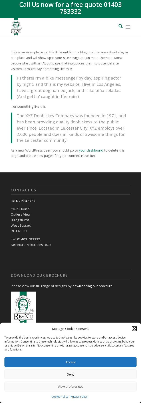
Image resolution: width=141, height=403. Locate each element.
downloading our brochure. (93, 286)
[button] (134, 328)
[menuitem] (118, 27)
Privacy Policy (78, 397)
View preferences (70, 386)
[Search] (118, 27)
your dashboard (91, 150)
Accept (70, 362)
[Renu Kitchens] (59, 27)
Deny (70, 374)
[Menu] (128, 26)
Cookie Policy (59, 397)
